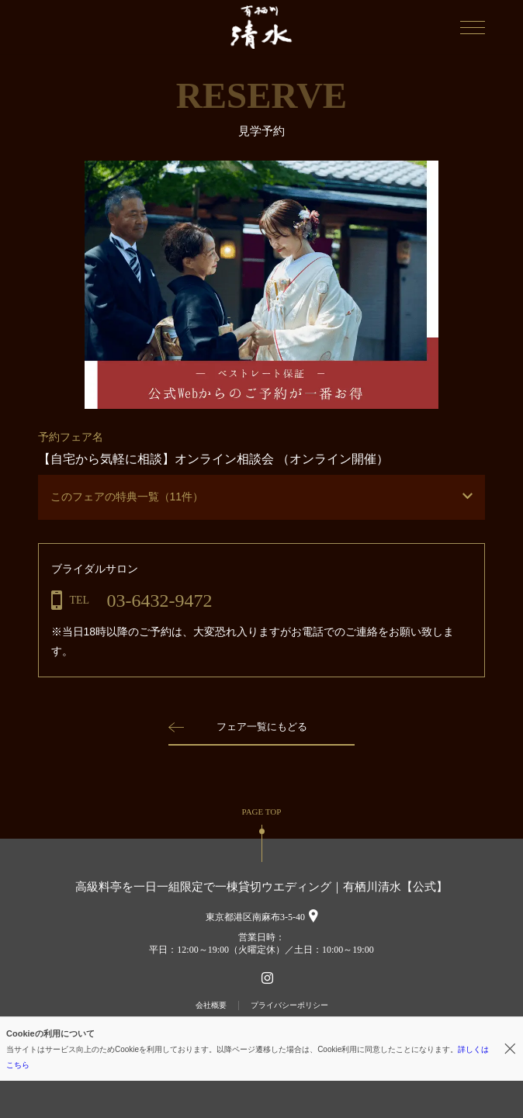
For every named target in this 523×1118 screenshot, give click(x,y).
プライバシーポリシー (289, 1005)
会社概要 (211, 1005)
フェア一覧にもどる (261, 726)
